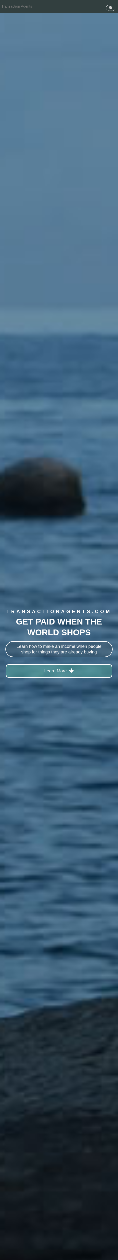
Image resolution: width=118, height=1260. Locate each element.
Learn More (59, 670)
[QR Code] (110, 8)
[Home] (16, 7)
